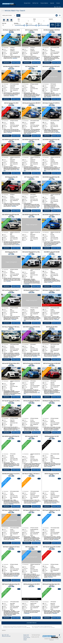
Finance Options (44, 3)
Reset (18, 15)
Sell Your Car (35, 3)
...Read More (14, 58)
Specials (52, 3)
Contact (58, 3)
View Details (7, 62)
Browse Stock (27, 3)
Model (34, 19)
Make (19, 19)
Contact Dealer (16, 62)
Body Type (4, 23)
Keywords (51, 19)
